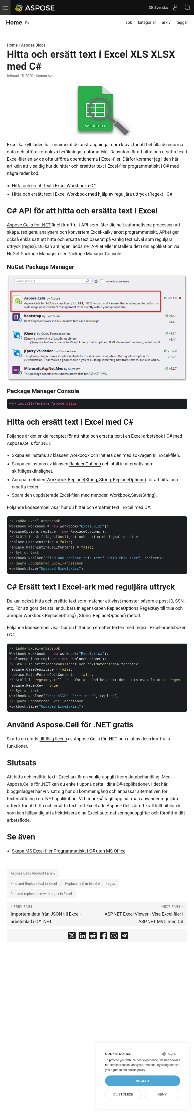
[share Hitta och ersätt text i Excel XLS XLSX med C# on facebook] (103, 937)
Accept (143, 1081)
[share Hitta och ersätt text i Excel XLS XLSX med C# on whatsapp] (114, 937)
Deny (162, 1094)
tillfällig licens (53, 738)
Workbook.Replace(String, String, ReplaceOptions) (96, 479)
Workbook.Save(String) (133, 495)
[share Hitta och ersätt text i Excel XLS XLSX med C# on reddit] (93, 937)
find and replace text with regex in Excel (41, 894)
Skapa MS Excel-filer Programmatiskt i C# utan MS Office (69, 851)
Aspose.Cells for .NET (29, 224)
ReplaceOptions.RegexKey (133, 608)
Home (14, 22)
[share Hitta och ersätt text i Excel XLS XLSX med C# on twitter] (72, 937)
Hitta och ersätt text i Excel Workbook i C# (54, 185)
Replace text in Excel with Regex (90, 884)
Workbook (79, 455)
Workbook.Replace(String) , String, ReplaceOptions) (75, 615)
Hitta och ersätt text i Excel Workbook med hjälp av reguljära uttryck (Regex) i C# (92, 194)
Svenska (158, 7)
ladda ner (81, 246)
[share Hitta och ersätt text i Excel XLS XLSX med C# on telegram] (124, 937)
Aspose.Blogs (33, 45)
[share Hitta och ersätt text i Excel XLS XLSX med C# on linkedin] (82, 937)
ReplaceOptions (85, 463)
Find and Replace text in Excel (34, 884)
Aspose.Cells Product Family (33, 873)
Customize (123, 1094)
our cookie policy (134, 1070)
